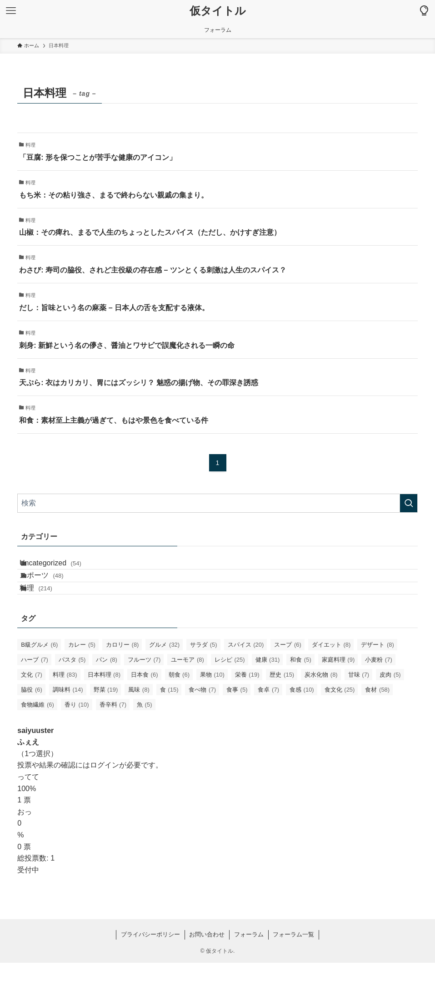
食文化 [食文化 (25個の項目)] (340, 716)
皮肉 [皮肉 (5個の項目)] (390, 701)
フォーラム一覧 (293, 961)
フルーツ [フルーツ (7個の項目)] (144, 686)
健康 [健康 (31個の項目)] (267, 686)
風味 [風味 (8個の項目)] (139, 716)
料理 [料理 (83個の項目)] (65, 701)
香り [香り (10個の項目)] (77, 731)
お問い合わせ (207, 961)
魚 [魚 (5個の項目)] (144, 731)
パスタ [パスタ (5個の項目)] (72, 686)
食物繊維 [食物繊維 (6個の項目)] (37, 731)
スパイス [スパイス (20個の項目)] (246, 671)
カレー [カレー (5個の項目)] (81, 671)
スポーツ (52, 589)
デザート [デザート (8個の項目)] (377, 671)
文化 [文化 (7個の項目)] (31, 701)
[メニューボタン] (11, 11)
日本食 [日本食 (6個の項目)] (144, 701)
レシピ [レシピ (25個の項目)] (230, 686)
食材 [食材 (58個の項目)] (377, 716)
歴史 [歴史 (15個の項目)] (282, 701)
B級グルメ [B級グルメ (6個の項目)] (39, 671)
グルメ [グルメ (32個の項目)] (164, 671)
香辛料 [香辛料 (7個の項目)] (113, 731)
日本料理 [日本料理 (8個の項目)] (104, 701)
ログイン (104, 792)
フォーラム (249, 961)
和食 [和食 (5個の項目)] (300, 686)
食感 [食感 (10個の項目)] (302, 716)
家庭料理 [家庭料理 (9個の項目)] (338, 686)
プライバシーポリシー (150, 961)
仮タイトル (218, 10)
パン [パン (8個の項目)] (106, 686)
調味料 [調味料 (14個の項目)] (68, 716)
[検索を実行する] (409, 503)
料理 (46, 610)
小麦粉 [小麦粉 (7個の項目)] (378, 686)
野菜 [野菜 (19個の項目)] (106, 716)
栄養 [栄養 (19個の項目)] (247, 701)
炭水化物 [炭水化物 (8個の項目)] (321, 701)
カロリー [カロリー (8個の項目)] (122, 671)
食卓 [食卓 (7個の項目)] (268, 716)
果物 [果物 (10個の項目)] (212, 701)
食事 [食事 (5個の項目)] (237, 716)
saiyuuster (35, 758)
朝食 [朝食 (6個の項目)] (179, 701)
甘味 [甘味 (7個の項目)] (359, 701)
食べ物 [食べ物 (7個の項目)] (202, 716)
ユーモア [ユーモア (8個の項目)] (187, 686)
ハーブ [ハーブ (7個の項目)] (34, 686)
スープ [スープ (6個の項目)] (287, 671)
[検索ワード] (217, 503)
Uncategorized (61, 567)
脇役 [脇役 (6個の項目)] (31, 716)
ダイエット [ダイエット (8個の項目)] (331, 671)
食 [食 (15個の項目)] (169, 716)
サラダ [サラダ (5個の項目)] (203, 671)
